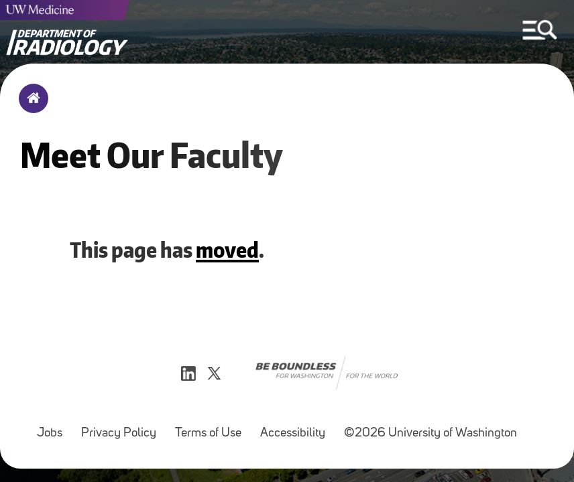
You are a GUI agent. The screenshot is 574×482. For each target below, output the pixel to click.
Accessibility (292, 433)
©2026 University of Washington (430, 433)
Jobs (49, 433)
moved (227, 249)
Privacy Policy (118, 433)
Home (30, 107)
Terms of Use (208, 433)
